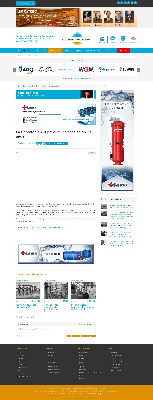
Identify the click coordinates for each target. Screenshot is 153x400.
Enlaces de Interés (116, 355)
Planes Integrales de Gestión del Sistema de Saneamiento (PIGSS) (122, 206)
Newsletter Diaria (116, 370)
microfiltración (85, 212)
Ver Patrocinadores (76, 60)
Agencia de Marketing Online (81, 398)
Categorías (41, 50)
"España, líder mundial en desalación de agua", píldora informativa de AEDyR (120, 225)
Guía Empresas (55, 50)
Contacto (104, 394)
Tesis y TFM (20, 373)
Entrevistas (20, 358)
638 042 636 (94, 394)
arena (57, 212)
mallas (68, 212)
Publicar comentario (86, 324)
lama (68, 336)
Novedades (68, 50)
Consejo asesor (52, 367)
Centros (50, 355)
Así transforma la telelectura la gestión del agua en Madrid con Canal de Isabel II (121, 243)
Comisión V (113, 358)
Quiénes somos (115, 367)
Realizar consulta (53, 370)
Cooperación (83, 358)
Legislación (113, 352)
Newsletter (123, 50)
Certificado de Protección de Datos (94, 388)
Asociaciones (83, 355)
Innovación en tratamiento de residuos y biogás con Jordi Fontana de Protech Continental (122, 234)
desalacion (85, 336)
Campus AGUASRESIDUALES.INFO (90, 373)
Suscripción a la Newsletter (57, 143)
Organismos (83, 352)
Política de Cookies (76, 388)
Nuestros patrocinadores (118, 364)
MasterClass (83, 376)
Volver (19, 336)
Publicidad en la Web (116, 361)
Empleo (101, 50)
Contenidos (27, 50)
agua (93, 336)
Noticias (19, 352)
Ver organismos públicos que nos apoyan (76, 78)
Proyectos (51, 352)
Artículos (20, 361)
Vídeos (24, 86)
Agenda (79, 50)
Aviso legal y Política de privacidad (58, 388)
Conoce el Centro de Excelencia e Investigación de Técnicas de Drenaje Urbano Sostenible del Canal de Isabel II (122, 215)
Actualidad (20, 355)
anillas (75, 212)
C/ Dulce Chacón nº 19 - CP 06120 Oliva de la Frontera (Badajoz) (66, 394)
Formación (90, 50)
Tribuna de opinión (54, 373)
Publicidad (111, 50)
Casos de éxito (21, 367)
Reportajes (20, 364)
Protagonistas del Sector (24, 376)
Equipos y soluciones (22, 280)
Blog (18, 370)
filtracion (76, 336)
